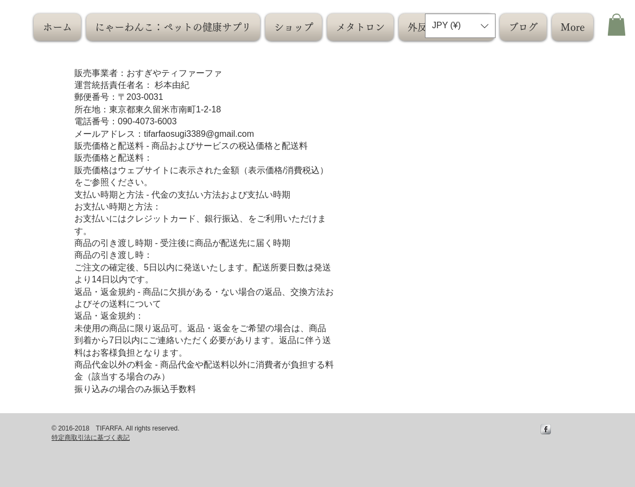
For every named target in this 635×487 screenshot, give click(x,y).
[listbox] (460, 26)
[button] (460, 26)
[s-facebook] (546, 429)
